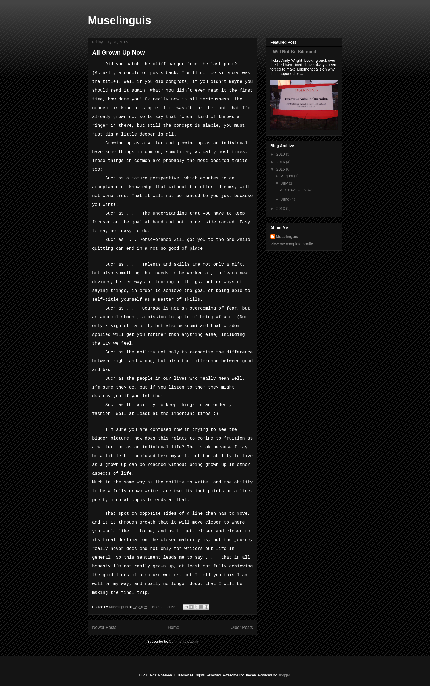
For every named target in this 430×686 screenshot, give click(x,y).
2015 (281, 169)
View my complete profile (291, 244)
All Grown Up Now (118, 52)
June (285, 199)
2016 (281, 162)
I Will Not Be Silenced (293, 51)
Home (173, 627)
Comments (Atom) (183, 641)
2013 (281, 208)
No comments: (164, 607)
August (287, 176)
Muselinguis (119, 20)
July (285, 183)
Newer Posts (104, 627)
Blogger (284, 675)
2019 (281, 154)
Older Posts (242, 627)
